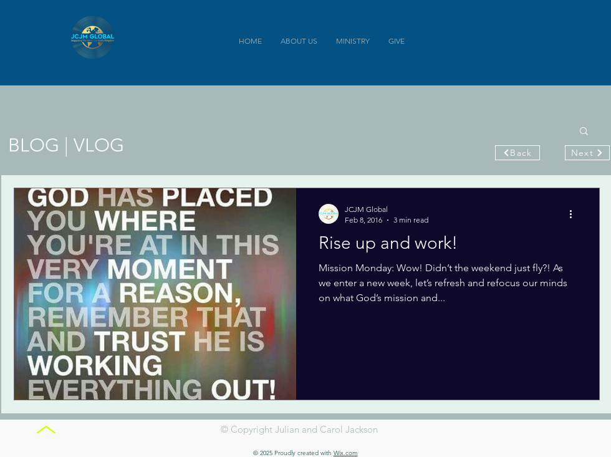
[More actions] (574, 213)
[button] (584, 131)
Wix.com (346, 453)
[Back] (517, 152)
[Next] (587, 152)
